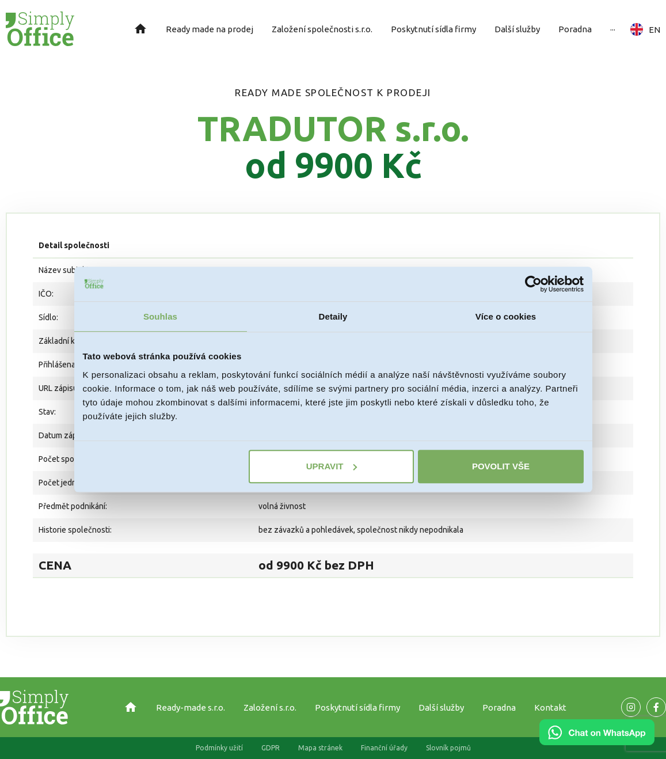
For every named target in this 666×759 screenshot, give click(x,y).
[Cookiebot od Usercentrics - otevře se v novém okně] (533, 284)
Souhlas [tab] (160, 316)
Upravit (331, 466)
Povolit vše (501, 466)
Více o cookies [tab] (505, 316)
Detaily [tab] (333, 316)
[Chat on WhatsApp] (596, 741)
